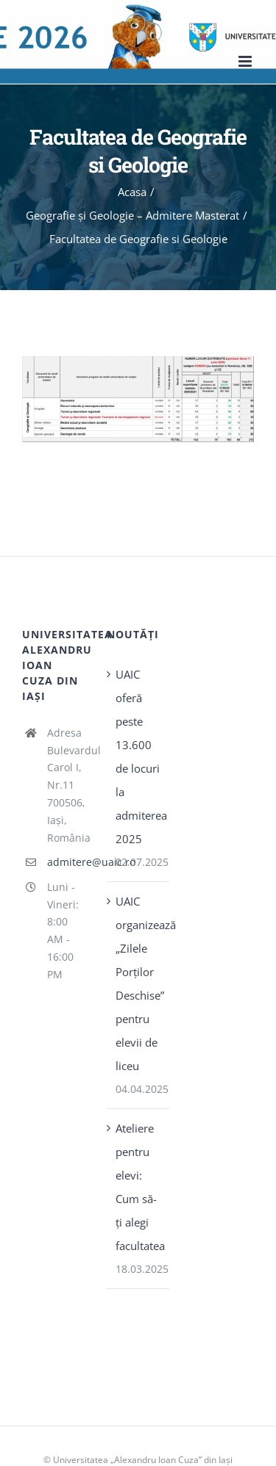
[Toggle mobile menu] (246, 61)
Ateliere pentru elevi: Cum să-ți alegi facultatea (139, 1187)
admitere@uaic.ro (66, 862)
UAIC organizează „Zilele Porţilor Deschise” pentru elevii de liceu (139, 983)
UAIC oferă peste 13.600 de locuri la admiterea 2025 (139, 756)
